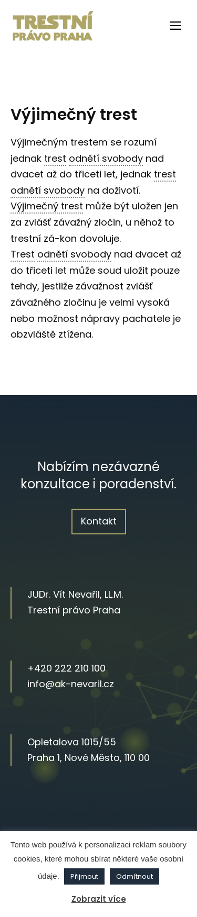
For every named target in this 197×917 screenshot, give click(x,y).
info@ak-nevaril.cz (70, 683)
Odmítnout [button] (134, 876)
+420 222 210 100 (66, 668)
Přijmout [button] (84, 876)
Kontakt (99, 521)
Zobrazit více (98, 898)
